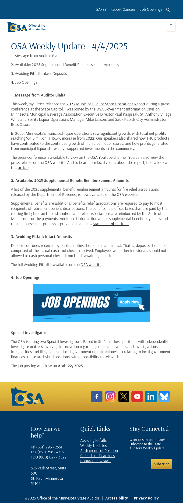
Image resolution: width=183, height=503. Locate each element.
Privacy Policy (146, 498)
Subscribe (161, 464)
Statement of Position (111, 223)
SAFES (101, 9)
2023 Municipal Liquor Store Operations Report (106, 104)
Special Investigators (64, 341)
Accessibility (116, 498)
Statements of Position (99, 450)
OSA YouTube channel (108, 157)
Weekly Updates (93, 445)
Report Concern (123, 9)
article (23, 167)
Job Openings (151, 9)
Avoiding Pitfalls (93, 440)
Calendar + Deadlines (97, 455)
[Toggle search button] (168, 9)
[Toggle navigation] (171, 27)
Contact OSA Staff (95, 460)
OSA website (55, 162)
